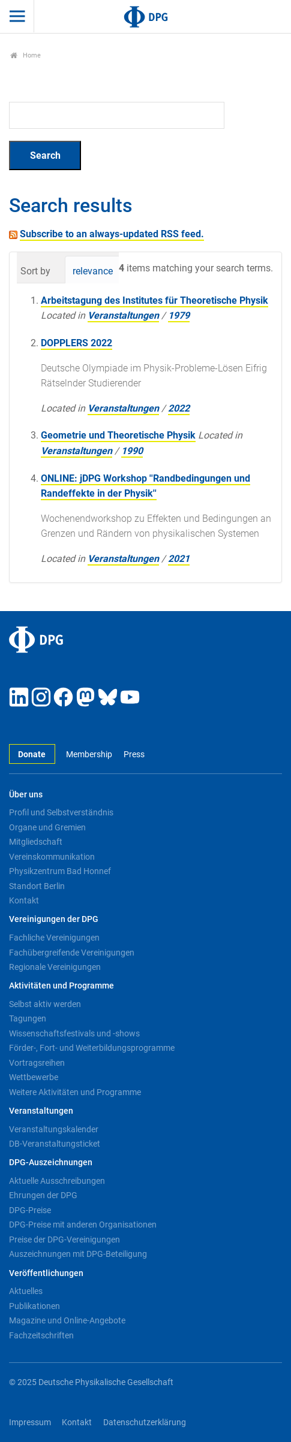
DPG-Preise (30, 1210)
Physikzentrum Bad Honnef (60, 871)
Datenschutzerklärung (144, 1422)
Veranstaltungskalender (53, 1129)
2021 (179, 558)
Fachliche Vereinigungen (54, 937)
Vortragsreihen (37, 1063)
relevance (93, 271)
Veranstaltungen (123, 315)
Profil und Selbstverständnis (61, 812)
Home (25, 55)
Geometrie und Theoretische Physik (118, 435)
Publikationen (34, 1306)
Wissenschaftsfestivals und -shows (74, 1033)
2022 (179, 408)
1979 (179, 315)
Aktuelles (26, 1291)
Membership (89, 754)
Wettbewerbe (33, 1077)
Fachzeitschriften (41, 1335)
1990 (132, 451)
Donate (32, 754)
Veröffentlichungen (46, 1273)
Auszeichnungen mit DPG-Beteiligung (78, 1254)
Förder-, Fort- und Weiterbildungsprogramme (92, 1048)
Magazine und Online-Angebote (67, 1320)
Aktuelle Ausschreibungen (57, 1181)
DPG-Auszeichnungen (50, 1162)
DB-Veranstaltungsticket (54, 1143)
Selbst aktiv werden (45, 1004)
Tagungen (27, 1018)
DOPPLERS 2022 (76, 343)
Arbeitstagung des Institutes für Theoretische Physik (154, 300)
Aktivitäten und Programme (61, 986)
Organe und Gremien (47, 827)
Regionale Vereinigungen (55, 967)
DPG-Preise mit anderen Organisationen (83, 1224)
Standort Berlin (37, 886)
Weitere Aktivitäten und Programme (75, 1092)
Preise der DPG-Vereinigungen (64, 1239)
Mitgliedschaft (35, 842)
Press (134, 754)
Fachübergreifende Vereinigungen (71, 952)
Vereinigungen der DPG (53, 919)
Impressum (30, 1422)
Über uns (26, 795)
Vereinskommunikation (52, 856)
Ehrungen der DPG (43, 1195)
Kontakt (24, 900)
